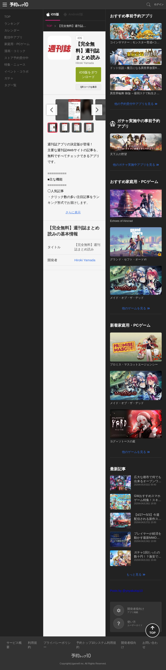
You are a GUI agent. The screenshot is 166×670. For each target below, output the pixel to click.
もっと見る (134, 574)
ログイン (159, 4)
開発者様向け (128, 645)
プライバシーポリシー (57, 645)
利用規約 (32, 645)
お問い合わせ (150, 645)
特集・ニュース (15, 64)
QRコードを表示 (88, 87)
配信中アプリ (13, 37)
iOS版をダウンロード (88, 74)
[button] (96, 109)
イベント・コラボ (16, 71)
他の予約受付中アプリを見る (134, 103)
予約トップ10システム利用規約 (96, 645)
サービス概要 (14, 645)
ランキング (11, 23)
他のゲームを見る (134, 308)
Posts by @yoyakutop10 (126, 590)
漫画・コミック (15, 51)
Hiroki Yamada (85, 63)
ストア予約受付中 (16, 58)
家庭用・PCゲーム (17, 44)
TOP (7, 16)
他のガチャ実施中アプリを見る (134, 164)
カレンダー (11, 30)
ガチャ (8, 78)
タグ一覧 (10, 85)
